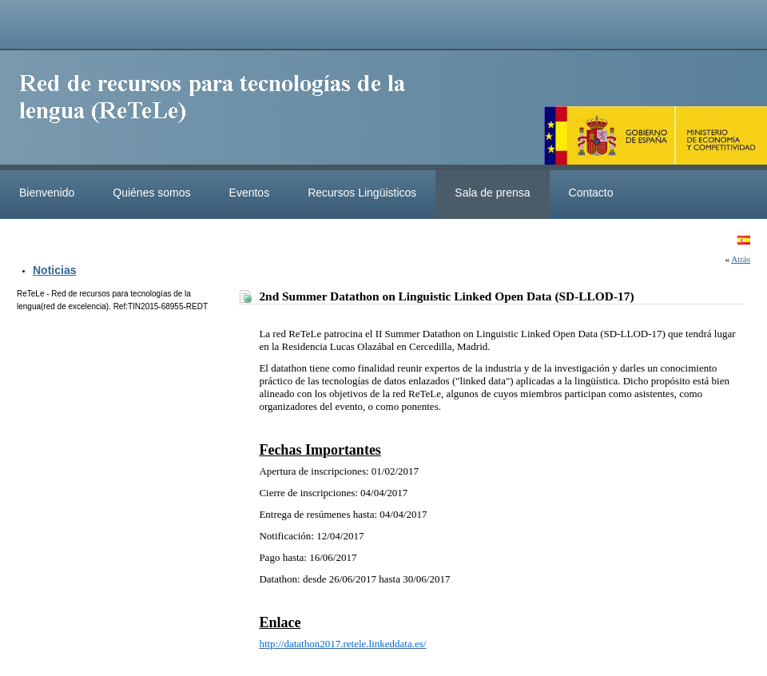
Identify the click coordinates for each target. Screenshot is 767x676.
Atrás (740, 259)
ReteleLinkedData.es (219, 110)
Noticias (54, 270)
